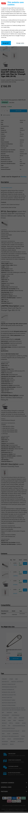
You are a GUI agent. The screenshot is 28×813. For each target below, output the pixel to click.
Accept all (6, 43)
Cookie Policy (6, 27)
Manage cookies (20, 43)
